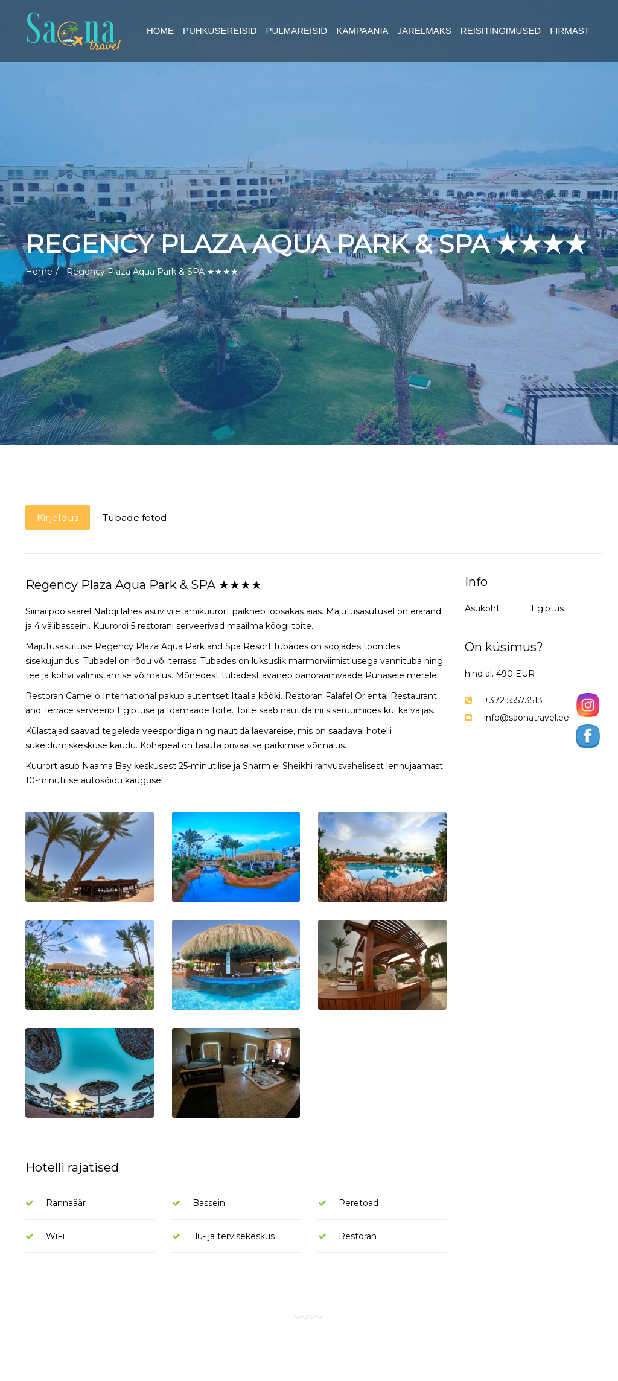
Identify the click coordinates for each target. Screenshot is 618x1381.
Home (39, 271)
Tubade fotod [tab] (139, 517)
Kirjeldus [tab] (58, 517)
